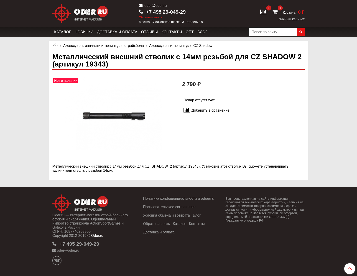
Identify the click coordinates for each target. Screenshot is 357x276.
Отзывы (149, 32)
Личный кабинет (292, 19)
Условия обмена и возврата (166, 215)
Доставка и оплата (117, 32)
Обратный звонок (151, 17)
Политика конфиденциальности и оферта (178, 198)
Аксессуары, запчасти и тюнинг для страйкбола (103, 46)
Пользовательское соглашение (169, 207)
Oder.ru (97, 236)
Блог (202, 32)
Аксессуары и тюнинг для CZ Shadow (180, 46)
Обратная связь (156, 224)
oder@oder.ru (155, 6)
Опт (190, 32)
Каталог (62, 32)
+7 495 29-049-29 (165, 12)
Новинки (84, 32)
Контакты (171, 32)
